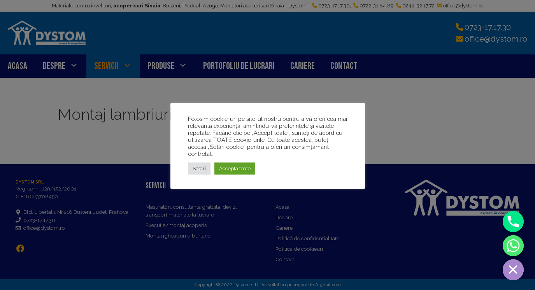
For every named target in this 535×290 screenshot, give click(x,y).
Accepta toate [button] (235, 168)
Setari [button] (199, 168)
